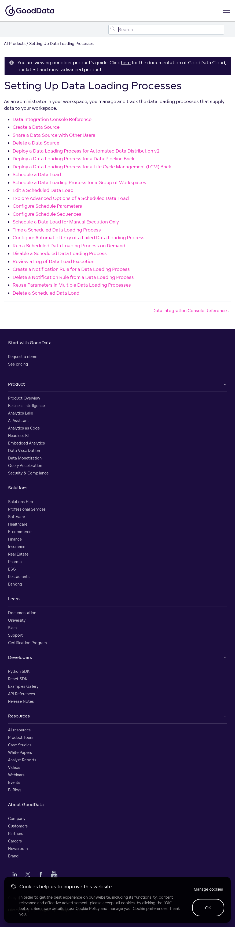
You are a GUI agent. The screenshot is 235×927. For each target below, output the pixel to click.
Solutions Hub (20, 501)
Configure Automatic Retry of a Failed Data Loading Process (79, 237)
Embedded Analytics (26, 443)
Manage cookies (208, 889)
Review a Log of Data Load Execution (53, 261)
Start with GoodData (30, 342)
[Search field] (166, 30)
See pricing (18, 364)
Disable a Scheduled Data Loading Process (60, 253)
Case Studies (19, 745)
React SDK (17, 679)
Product (16, 384)
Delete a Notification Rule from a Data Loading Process (73, 277)
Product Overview (24, 398)
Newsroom (18, 848)
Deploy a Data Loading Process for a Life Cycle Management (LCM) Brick (92, 166)
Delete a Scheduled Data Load (46, 293)
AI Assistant (18, 420)
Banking (15, 584)
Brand (13, 856)
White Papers (20, 752)
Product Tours (20, 737)
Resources (19, 716)
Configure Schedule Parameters (47, 206)
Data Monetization (25, 458)
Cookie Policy (88, 908)
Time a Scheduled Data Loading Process (57, 230)
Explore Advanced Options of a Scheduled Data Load (71, 198)
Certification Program (27, 642)
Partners (15, 833)
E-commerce (19, 531)
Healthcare (17, 524)
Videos (14, 767)
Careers (15, 841)
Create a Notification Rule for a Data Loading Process (71, 269)
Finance (15, 539)
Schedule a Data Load (37, 174)
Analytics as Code (24, 428)
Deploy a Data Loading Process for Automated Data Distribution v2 (86, 151)
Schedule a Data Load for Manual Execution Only (66, 222)
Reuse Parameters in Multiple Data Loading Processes (72, 285)
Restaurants (19, 576)
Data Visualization (24, 450)
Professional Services (27, 509)
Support (15, 635)
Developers (20, 657)
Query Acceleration (25, 465)
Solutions (17, 487)
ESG (12, 569)
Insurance (16, 546)
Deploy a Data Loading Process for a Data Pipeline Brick (73, 158)
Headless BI (18, 435)
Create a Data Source (36, 127)
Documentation (22, 612)
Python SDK (19, 671)
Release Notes (21, 701)
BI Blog (14, 790)
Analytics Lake (20, 413)
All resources (19, 730)
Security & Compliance (28, 473)
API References (21, 694)
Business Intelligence (26, 405)
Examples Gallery (23, 686)
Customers (18, 826)
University (16, 620)
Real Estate (18, 554)
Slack (12, 627)
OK (208, 907)
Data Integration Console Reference (52, 119)
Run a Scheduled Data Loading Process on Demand (69, 245)
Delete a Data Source (36, 143)
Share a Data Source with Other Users (54, 135)
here (126, 62)
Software (16, 516)
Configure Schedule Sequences (47, 214)
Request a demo (23, 356)
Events (14, 782)
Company (16, 818)
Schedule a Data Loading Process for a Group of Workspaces (79, 182)
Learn (14, 598)
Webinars (16, 775)
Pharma (15, 561)
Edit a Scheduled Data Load (43, 190)
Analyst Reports (22, 760)
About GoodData (26, 804)
